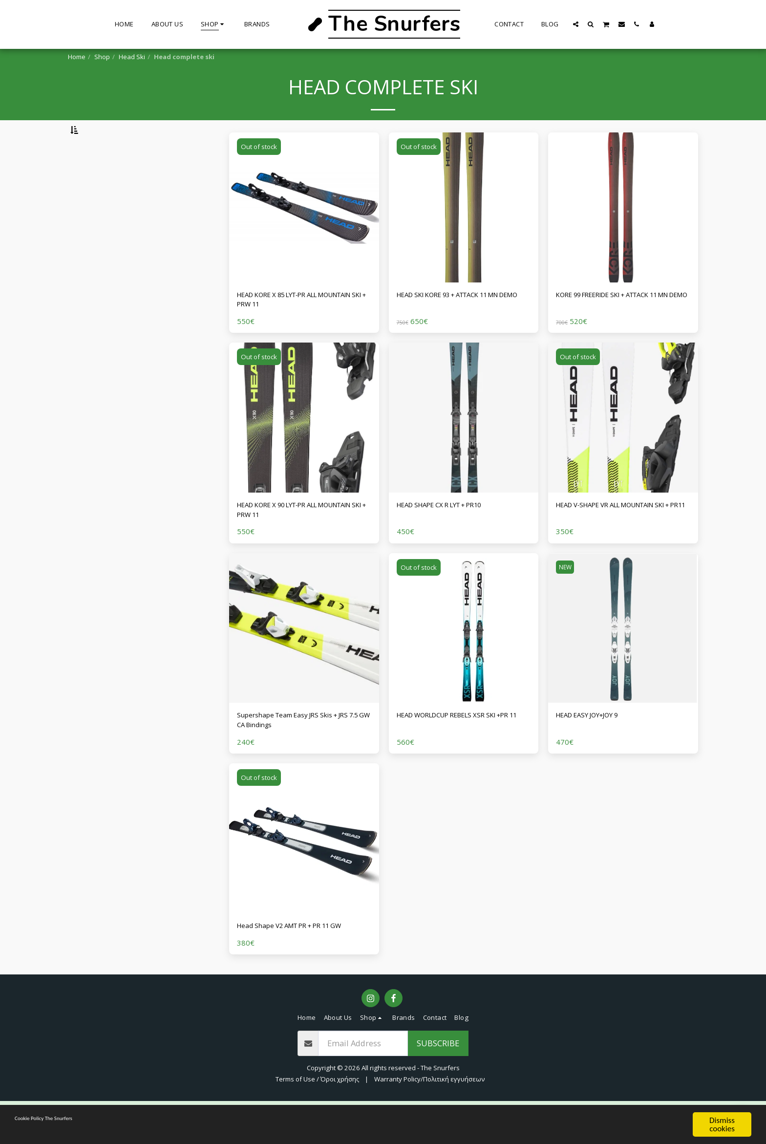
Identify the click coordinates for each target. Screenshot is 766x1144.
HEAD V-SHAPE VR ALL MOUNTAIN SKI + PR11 (621, 542)
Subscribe (438, 1085)
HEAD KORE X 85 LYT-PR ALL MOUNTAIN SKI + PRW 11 (289, 327)
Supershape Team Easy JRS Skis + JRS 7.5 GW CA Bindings (299, 758)
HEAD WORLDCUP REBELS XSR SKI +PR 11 (460, 758)
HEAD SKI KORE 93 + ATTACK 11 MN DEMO (463, 327)
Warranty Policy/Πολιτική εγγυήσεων (429, 1122)
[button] (576, 24)
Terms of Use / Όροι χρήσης (317, 1122)
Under (98, 219)
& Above (101, 271)
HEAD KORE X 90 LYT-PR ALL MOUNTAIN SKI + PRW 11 (289, 542)
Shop (102, 56)
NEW (567, 602)
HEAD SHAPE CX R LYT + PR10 (452, 536)
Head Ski (132, 56)
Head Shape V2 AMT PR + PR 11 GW (302, 966)
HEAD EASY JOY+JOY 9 (596, 751)
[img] (304, 233)
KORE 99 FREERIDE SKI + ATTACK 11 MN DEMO (622, 327)
